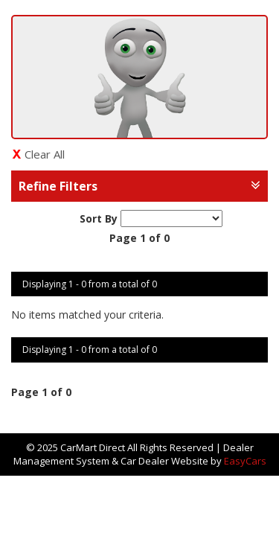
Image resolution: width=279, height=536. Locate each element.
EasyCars (245, 461)
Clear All (45, 154)
